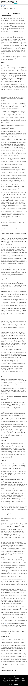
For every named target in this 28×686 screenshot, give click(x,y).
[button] (26, 2)
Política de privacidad (9, 681)
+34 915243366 (20, 678)
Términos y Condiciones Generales (17, 680)
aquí (15, 161)
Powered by (14, 684)
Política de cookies (19, 681)
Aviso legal (5, 680)
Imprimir (3, 5)
